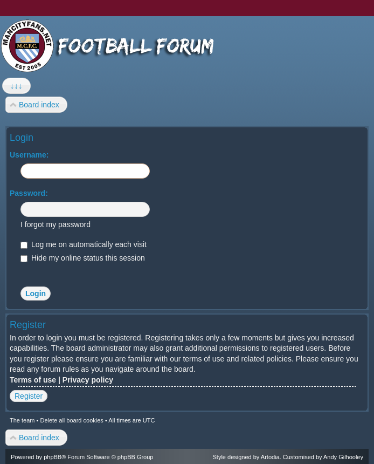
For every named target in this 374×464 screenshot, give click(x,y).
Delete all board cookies (71, 420)
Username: (29, 155)
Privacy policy (88, 380)
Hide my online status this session (82, 258)
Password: (29, 193)
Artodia (270, 457)
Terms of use (33, 380)
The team (22, 420)
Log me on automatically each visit (83, 244)
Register (29, 396)
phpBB (52, 457)
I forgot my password (55, 224)
